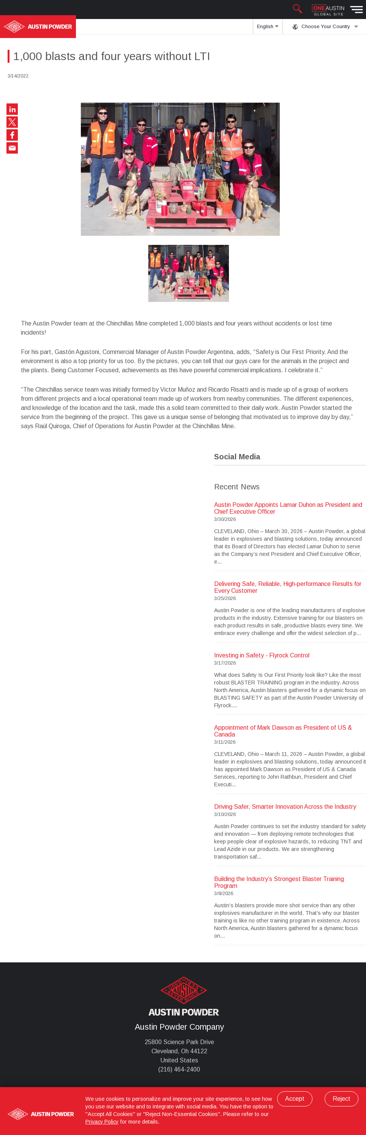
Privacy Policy (101, 1122)
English (267, 29)
